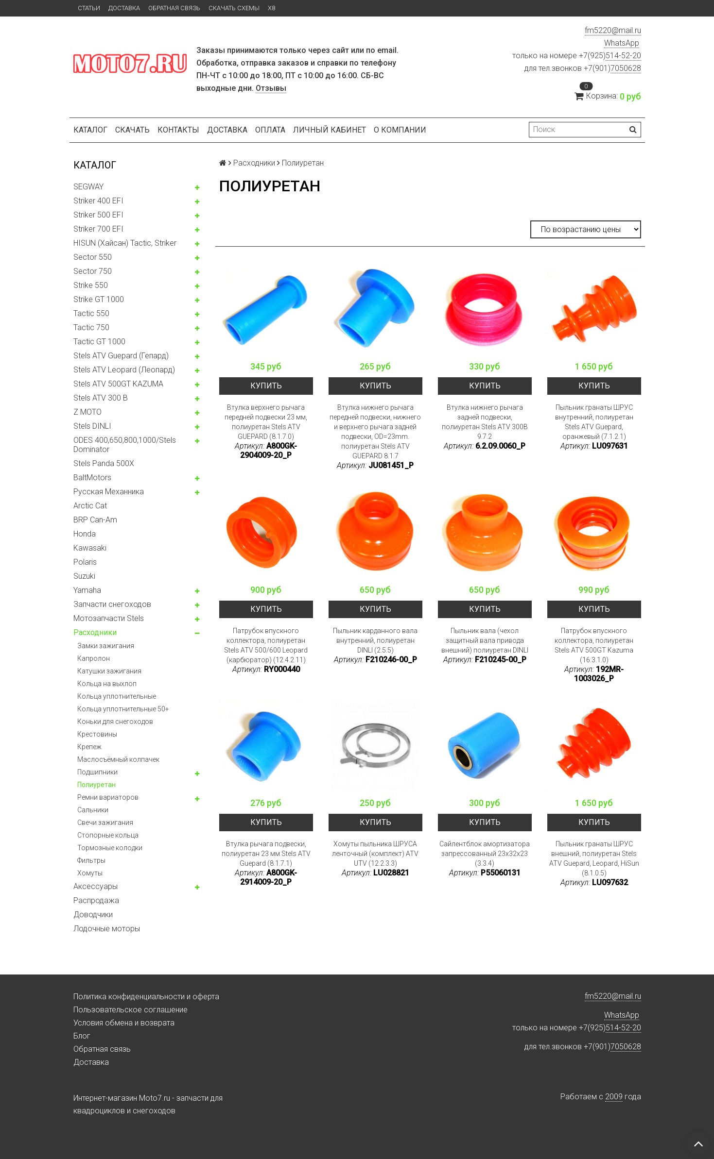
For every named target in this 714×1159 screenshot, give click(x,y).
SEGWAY (88, 186)
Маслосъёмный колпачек (118, 759)
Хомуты (90, 873)
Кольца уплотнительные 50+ (123, 709)
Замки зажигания (105, 646)
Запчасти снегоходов (112, 604)
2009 (614, 1096)
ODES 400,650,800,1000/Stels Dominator (124, 445)
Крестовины (97, 734)
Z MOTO (87, 412)
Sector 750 (92, 271)
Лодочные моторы (106, 928)
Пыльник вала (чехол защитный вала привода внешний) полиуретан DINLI (484, 640)
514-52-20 (623, 55)
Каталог (90, 129)
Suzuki (84, 576)
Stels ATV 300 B (100, 398)
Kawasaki (89, 548)
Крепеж (89, 747)
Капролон (93, 658)
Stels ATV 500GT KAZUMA (118, 383)
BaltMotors (92, 477)
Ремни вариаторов (108, 797)
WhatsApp (621, 43)
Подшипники (97, 772)
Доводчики (93, 914)
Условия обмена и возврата (123, 1022)
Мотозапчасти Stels (108, 618)
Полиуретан (96, 785)
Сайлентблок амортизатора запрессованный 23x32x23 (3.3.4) (484, 853)
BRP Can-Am (95, 519)
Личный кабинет (329, 129)
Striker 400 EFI (98, 200)
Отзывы (271, 88)
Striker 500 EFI (98, 214)
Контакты (178, 129)
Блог (81, 1036)
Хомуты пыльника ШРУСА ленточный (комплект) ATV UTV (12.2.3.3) (375, 853)
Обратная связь (174, 8)
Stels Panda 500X (103, 463)
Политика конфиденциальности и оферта (146, 996)
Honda (84, 533)
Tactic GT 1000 (99, 341)
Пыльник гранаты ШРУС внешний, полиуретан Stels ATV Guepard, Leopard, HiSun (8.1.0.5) (594, 858)
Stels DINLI (92, 426)
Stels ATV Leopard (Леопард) (124, 369)
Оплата (270, 129)
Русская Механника (108, 491)
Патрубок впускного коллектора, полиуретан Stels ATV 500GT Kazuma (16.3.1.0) (594, 645)
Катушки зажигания (109, 671)
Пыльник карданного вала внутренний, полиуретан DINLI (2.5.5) (375, 640)
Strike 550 (90, 285)
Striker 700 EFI (98, 229)
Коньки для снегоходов (115, 721)
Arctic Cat (90, 505)
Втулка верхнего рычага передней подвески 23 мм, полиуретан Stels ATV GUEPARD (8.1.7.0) (266, 421)
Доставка (124, 8)
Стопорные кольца (108, 835)
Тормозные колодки (109, 848)
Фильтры (91, 860)
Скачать (132, 129)
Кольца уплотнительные (116, 696)
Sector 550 (92, 257)
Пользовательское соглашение (130, 1009)
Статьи (89, 8)
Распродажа (96, 900)
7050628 (625, 68)
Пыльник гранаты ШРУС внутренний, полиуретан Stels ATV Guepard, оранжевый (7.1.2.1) (594, 421)
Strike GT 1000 (98, 299)
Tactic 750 (91, 327)
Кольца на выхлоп (107, 684)
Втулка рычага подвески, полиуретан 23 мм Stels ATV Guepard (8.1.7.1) (266, 853)
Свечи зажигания (105, 822)
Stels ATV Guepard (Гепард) (121, 355)
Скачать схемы (234, 8)
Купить (266, 385)
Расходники (95, 632)
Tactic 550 (91, 313)
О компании (400, 129)
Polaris (85, 562)
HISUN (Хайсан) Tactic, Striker (124, 243)
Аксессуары (95, 886)
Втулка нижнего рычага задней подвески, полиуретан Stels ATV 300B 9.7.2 (485, 421)
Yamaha (87, 590)
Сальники (92, 810)
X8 (271, 8)
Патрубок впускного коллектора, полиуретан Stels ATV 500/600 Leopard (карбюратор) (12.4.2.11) (266, 645)
